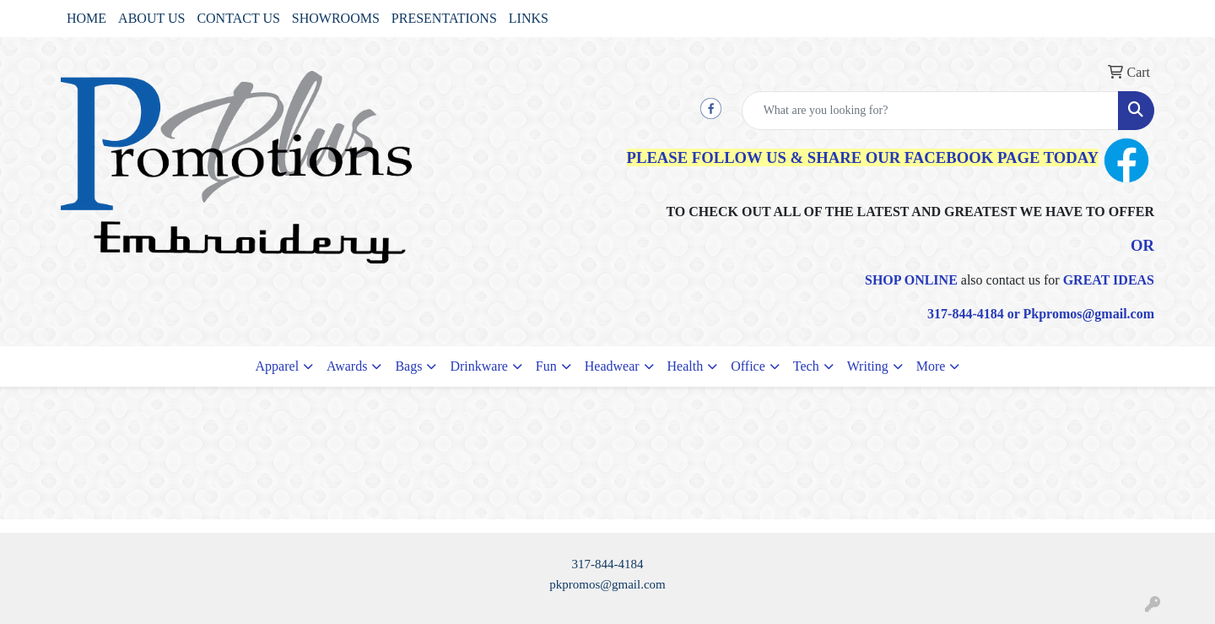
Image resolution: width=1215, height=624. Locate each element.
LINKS (528, 18)
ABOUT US (151, 18)
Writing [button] (867, 366)
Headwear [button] (612, 366)
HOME (86, 18)
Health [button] (685, 366)
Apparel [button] (278, 366)
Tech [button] (806, 366)
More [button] (931, 366)
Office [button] (748, 366)
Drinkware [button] (478, 366)
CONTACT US (238, 18)
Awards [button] (347, 366)
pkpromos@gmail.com (607, 584)
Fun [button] (546, 366)
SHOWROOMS (336, 18)
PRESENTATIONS (444, 18)
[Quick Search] (930, 110)
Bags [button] (408, 366)
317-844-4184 (608, 564)
